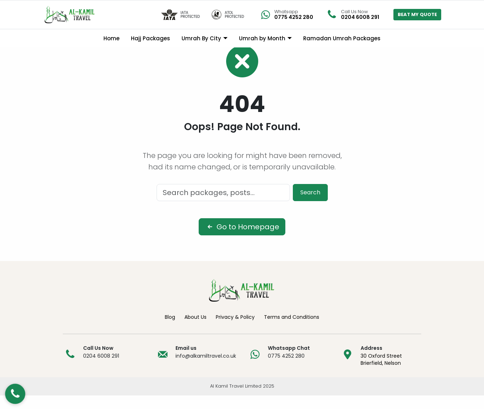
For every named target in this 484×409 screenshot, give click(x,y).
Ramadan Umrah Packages (342, 38)
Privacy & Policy (235, 330)
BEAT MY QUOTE (417, 14)
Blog (170, 330)
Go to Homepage (242, 241)
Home (111, 38)
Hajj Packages (150, 38)
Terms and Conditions (291, 330)
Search (310, 206)
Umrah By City (201, 38)
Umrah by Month (262, 38)
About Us (195, 330)
